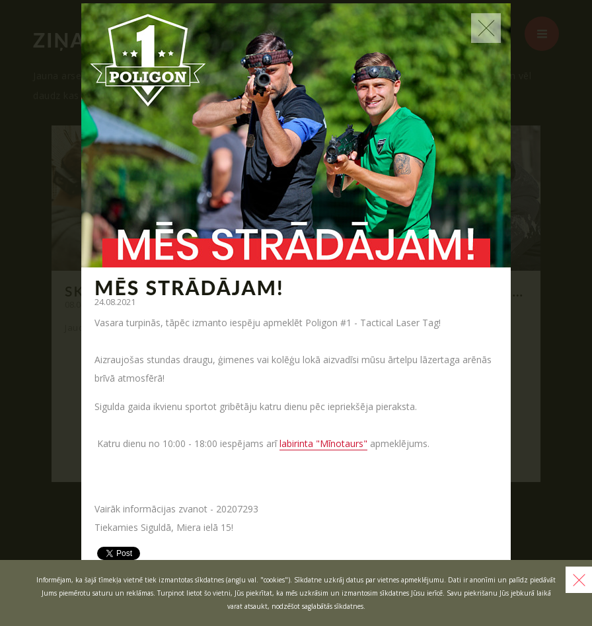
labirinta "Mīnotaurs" (323, 443)
